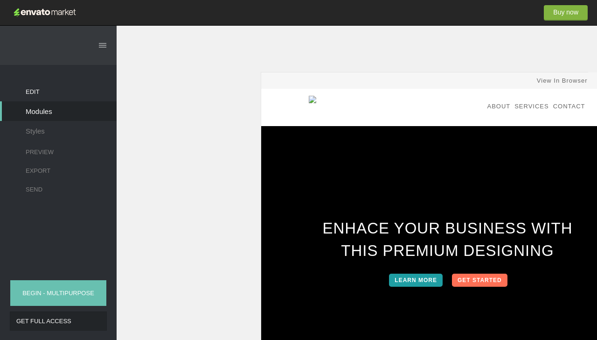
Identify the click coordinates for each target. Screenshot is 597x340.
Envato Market (44, 12)
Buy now (565, 12)
